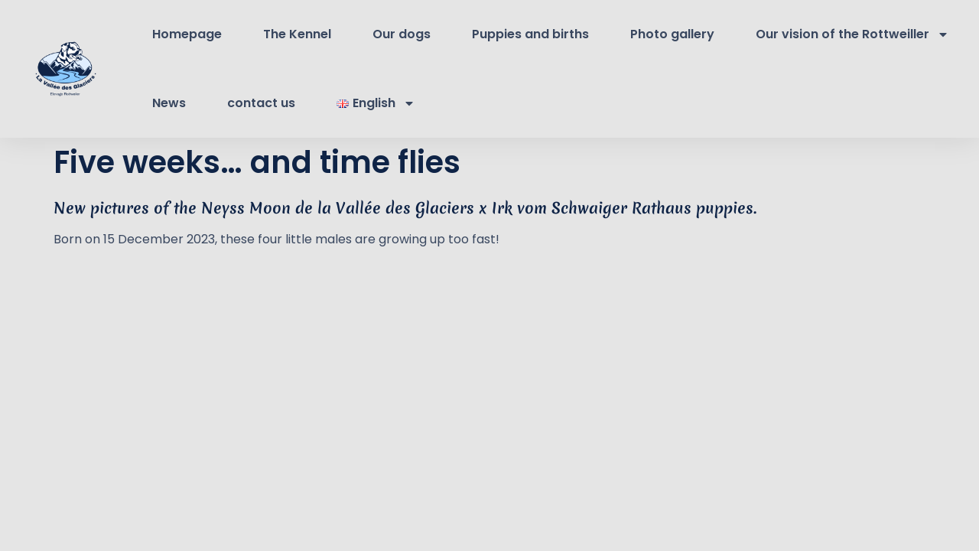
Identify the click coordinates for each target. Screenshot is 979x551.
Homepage (187, 34)
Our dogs (401, 34)
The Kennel (297, 34)
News (169, 103)
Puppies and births (530, 34)
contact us (261, 103)
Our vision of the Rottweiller (852, 34)
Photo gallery (672, 34)
